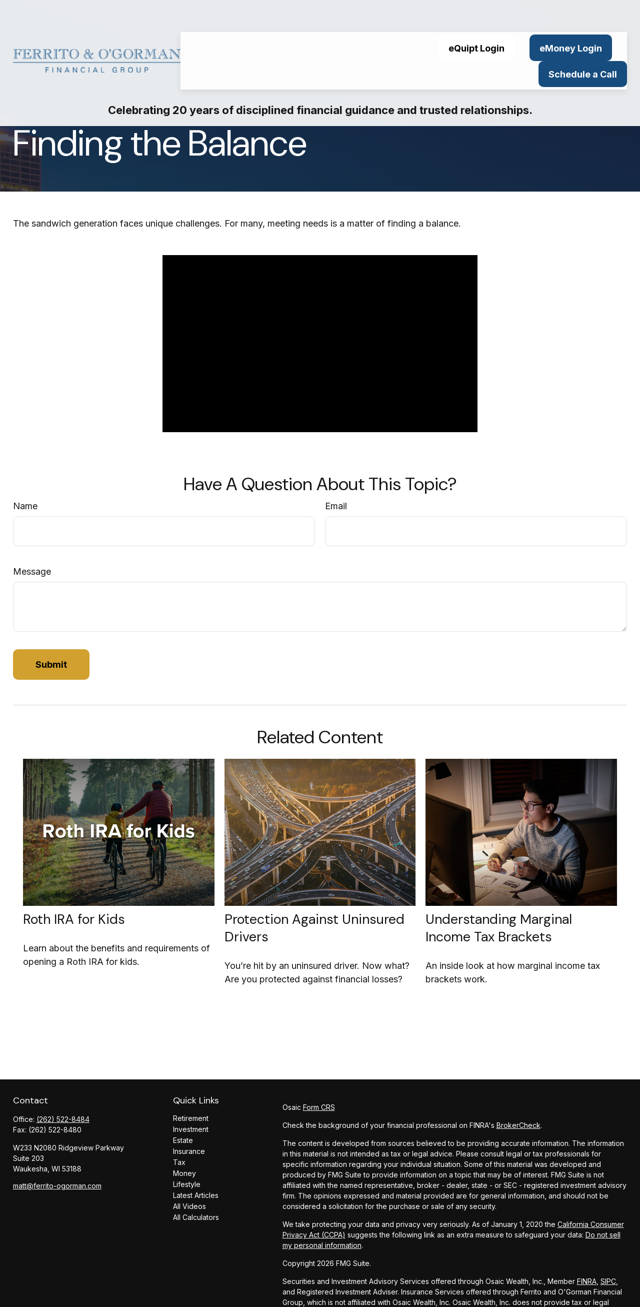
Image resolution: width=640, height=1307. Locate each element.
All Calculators (196, 1217)
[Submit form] (51, 664)
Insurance (189, 1151)
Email (336, 506)
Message (32, 571)
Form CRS (319, 1107)
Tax (179, 1162)
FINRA (586, 1281)
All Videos (189, 1206)
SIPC (608, 1281)
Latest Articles (195, 1195)
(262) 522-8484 (63, 1119)
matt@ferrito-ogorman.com (57, 1185)
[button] (270, 21)
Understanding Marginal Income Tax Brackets (499, 927)
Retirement (190, 1118)
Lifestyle (186, 1184)
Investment (190, 1129)
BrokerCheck (518, 1125)
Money (184, 1173)
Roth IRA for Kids (74, 919)
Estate (183, 1140)
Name (25, 506)
